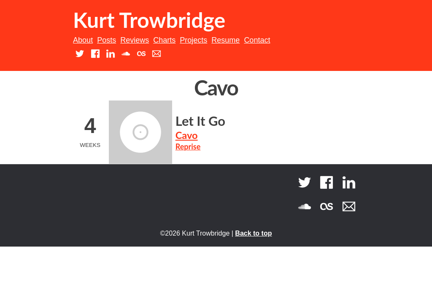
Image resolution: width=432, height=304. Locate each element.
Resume (225, 40)
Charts (164, 40)
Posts (106, 40)
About (83, 40)
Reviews (134, 40)
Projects (193, 40)
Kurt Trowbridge (149, 20)
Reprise (188, 146)
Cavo (187, 135)
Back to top (253, 233)
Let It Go (200, 121)
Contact (257, 40)
